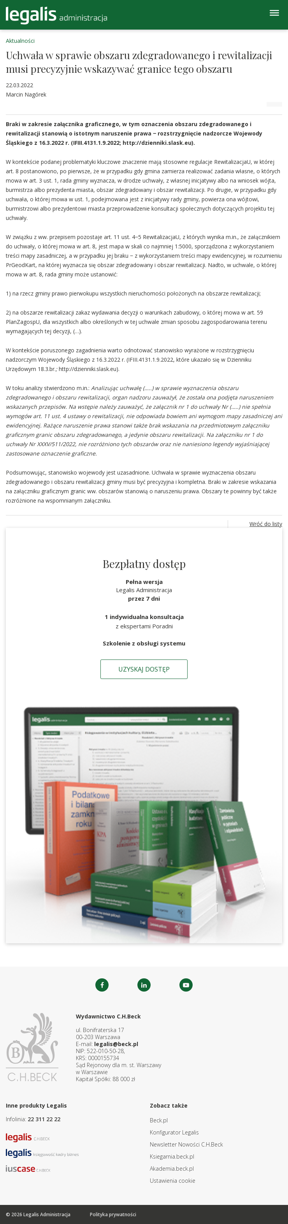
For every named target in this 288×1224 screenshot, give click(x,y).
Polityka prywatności (113, 1214)
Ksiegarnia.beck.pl (172, 1156)
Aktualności (20, 40)
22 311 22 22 (44, 1119)
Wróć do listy (265, 524)
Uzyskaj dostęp (144, 669)
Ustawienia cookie (172, 1180)
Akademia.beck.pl (172, 1168)
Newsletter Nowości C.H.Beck (186, 1144)
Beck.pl (159, 1120)
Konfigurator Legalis (174, 1132)
